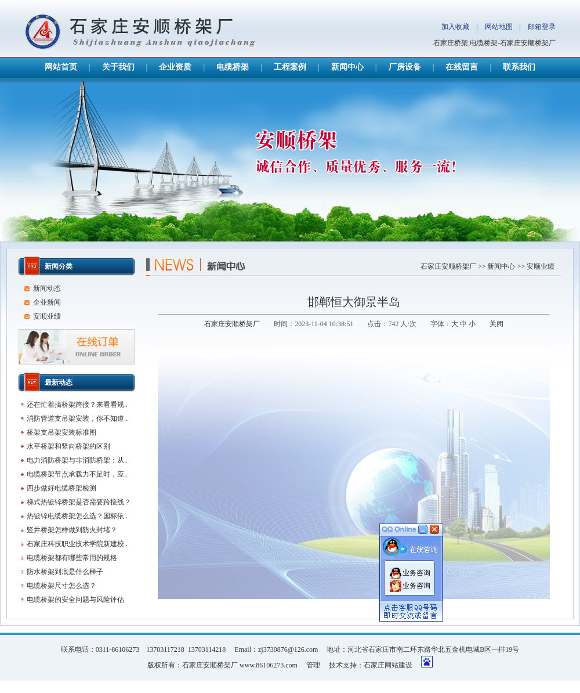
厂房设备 (405, 67)
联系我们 (519, 67)
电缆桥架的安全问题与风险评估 (75, 599)
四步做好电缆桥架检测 (61, 488)
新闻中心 (347, 67)
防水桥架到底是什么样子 (65, 572)
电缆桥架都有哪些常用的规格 (72, 558)
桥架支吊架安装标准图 (61, 432)
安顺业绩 (540, 266)
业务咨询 (416, 568)
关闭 (496, 324)
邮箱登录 (542, 27)
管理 (313, 665)
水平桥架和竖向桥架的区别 (68, 446)
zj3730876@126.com (288, 649)
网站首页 (61, 67)
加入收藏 (455, 27)
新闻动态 (47, 288)
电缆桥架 (232, 67)
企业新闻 (47, 302)
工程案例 (290, 67)
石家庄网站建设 (388, 665)
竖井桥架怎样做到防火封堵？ (72, 530)
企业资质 (175, 67)
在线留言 (461, 67)
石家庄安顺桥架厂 (448, 266)
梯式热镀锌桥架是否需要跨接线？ (79, 502)
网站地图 (499, 27)
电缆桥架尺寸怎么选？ (61, 586)
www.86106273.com (269, 665)
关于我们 (118, 67)
